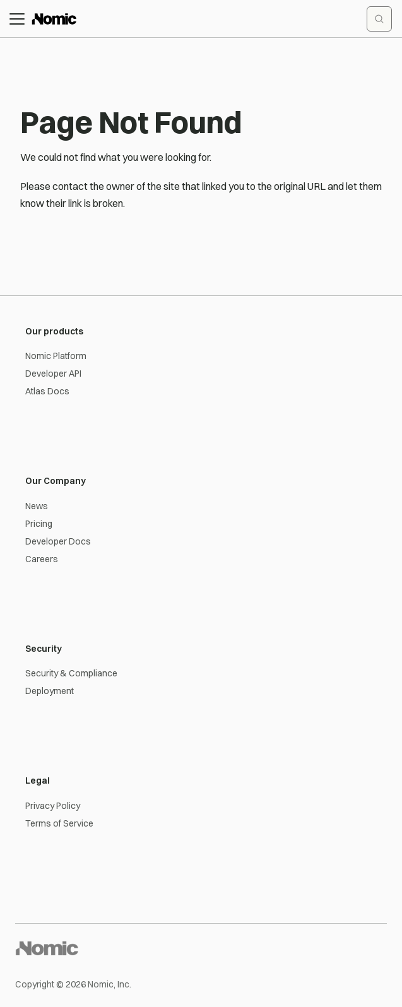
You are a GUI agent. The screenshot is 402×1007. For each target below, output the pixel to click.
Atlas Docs (47, 391)
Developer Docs (58, 541)
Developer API (53, 373)
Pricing (38, 523)
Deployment (49, 691)
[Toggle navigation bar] (17, 18)
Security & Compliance (71, 673)
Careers (41, 559)
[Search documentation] (379, 19)
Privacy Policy (52, 805)
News (36, 506)
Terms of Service (59, 823)
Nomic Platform (55, 356)
